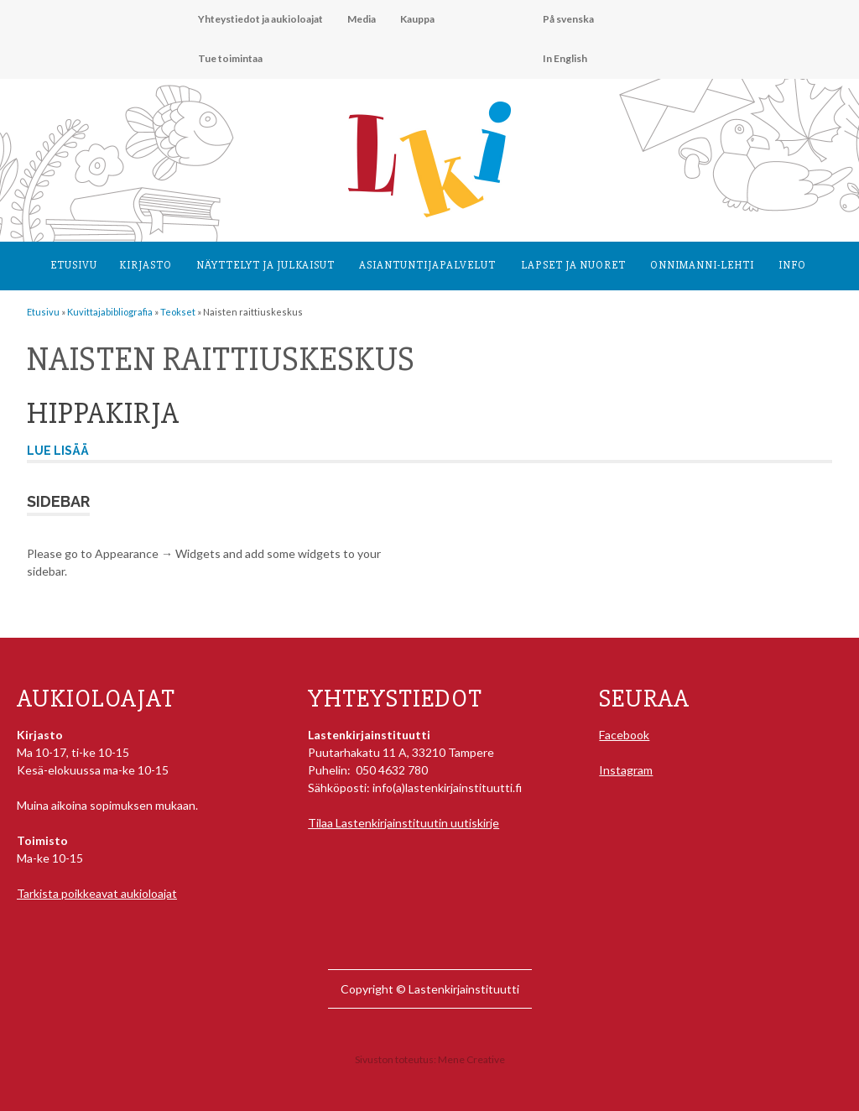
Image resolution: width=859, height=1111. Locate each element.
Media (361, 19)
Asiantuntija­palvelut (427, 265)
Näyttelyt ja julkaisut (265, 265)
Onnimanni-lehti (702, 265)
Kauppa (417, 19)
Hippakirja (103, 413)
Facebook (624, 735)
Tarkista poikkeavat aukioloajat (97, 893)
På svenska (568, 19)
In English (565, 58)
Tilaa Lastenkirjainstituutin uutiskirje (403, 823)
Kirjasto (145, 265)
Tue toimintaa (230, 58)
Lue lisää (58, 450)
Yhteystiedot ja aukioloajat (260, 19)
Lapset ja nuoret (573, 265)
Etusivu (73, 265)
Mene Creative (471, 1059)
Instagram (626, 770)
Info (792, 265)
